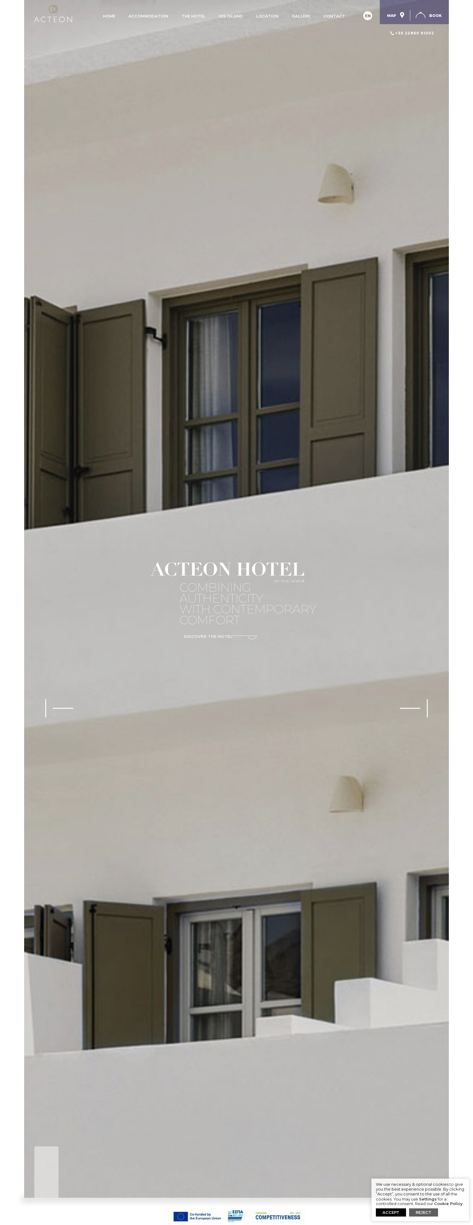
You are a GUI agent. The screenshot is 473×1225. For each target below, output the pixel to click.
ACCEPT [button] (391, 1212)
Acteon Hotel (53, 13)
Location (267, 16)
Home (109, 16)
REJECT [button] (423, 1212)
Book (435, 15)
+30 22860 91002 (414, 33)
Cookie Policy (448, 1203)
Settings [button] (428, 1199)
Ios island (231, 16)
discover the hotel (208, 637)
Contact (334, 16)
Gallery (301, 16)
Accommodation (148, 16)
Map (398, 15)
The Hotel (193, 16)
